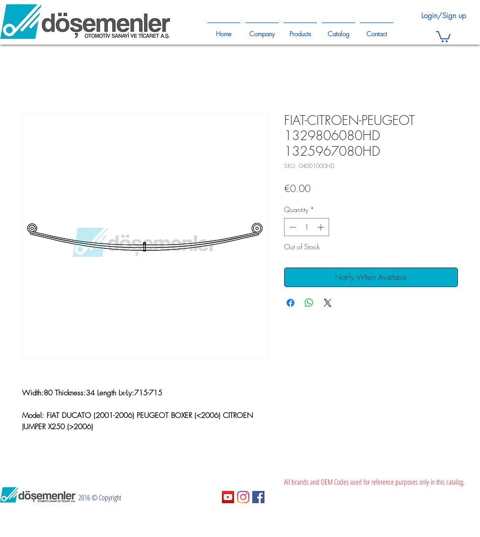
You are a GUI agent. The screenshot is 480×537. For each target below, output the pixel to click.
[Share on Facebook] (290, 303)
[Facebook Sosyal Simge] (258, 497)
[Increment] (321, 227)
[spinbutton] (306, 227)
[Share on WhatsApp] (309, 303)
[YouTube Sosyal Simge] (228, 497)
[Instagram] (243, 497)
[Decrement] (292, 227)
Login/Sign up (443, 16)
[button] (443, 36)
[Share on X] (328, 303)
